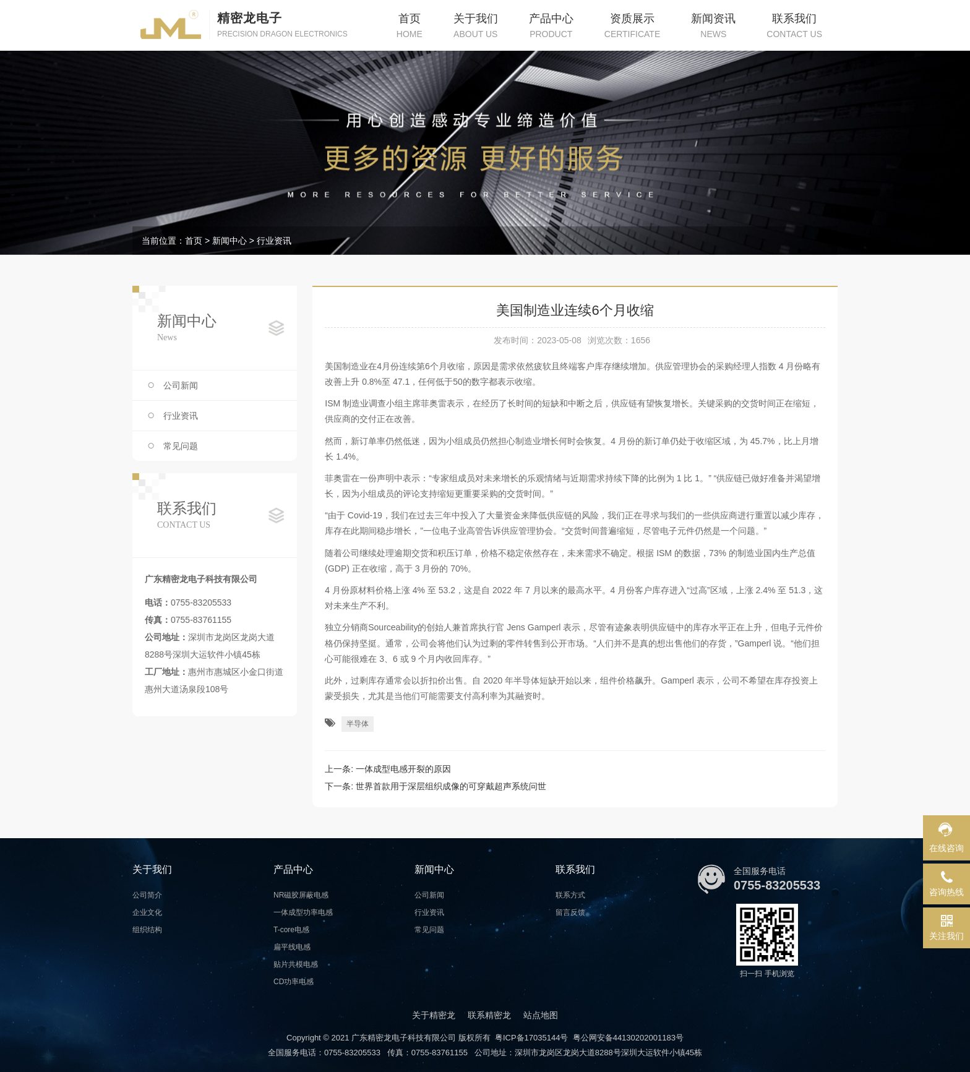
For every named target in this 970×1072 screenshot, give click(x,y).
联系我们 (575, 869)
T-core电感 (291, 929)
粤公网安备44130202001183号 (628, 1037)
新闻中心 (229, 241)
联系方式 (570, 895)
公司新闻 (180, 385)
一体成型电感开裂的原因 (403, 769)
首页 (193, 241)
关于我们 (152, 869)
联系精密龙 (489, 1015)
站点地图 (540, 1015)
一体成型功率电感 (303, 912)
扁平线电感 (292, 947)
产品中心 (293, 869)
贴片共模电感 (295, 964)
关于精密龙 (433, 1015)
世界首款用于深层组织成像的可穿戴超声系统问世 (451, 786)
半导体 (357, 723)
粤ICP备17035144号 (532, 1037)
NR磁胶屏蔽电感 (300, 895)
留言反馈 (570, 912)
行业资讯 (274, 241)
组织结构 (147, 929)
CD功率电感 (293, 981)
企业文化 (147, 912)
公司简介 (147, 895)
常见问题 (180, 446)
